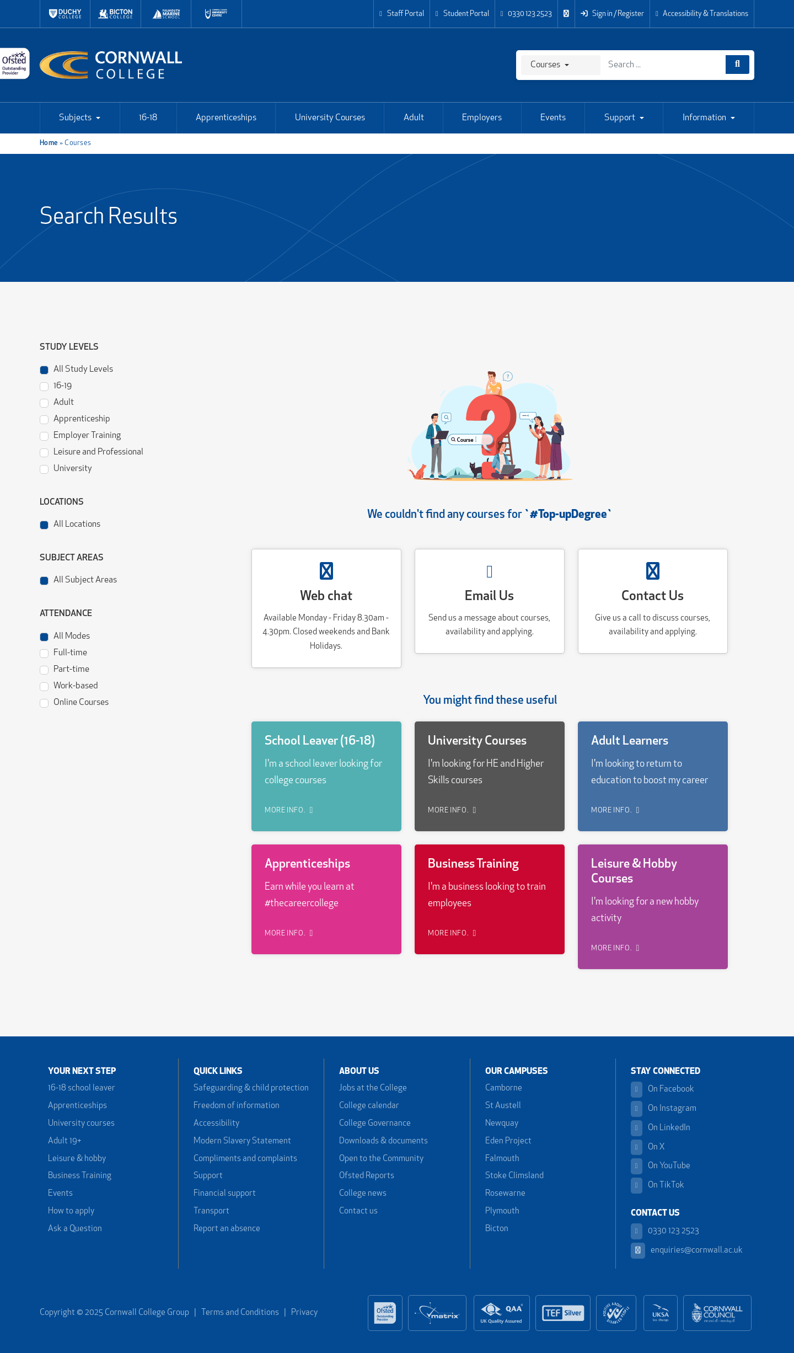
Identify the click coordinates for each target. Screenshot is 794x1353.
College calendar (369, 1106)
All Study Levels (76, 369)
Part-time (64, 669)
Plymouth (502, 1211)
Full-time (63, 652)
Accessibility (216, 1124)
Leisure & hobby (77, 1159)
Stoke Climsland (514, 1176)
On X (648, 1148)
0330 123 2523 (526, 14)
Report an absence (227, 1229)
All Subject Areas (78, 579)
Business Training (79, 1176)
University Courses (330, 118)
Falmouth (502, 1159)
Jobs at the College (373, 1088)
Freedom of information (237, 1106)
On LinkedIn (660, 1128)
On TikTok (657, 1186)
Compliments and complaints (245, 1159)
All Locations (70, 524)
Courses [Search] (545, 65)
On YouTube (660, 1166)
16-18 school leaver (81, 1088)
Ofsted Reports (366, 1176)
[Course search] (737, 64)
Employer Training (80, 435)
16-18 (148, 118)
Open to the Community (381, 1159)
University (66, 468)
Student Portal (462, 14)
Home (49, 143)
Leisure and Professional (91, 451)
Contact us (358, 1211)
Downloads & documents (383, 1141)
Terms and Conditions (240, 1313)
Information (704, 118)
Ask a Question (75, 1229)
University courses (81, 1124)
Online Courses (74, 702)
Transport (211, 1211)
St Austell (503, 1106)
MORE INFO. (289, 810)
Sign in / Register (612, 14)
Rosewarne (505, 1194)
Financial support (225, 1194)
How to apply (71, 1211)
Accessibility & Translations (702, 14)
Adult (414, 118)
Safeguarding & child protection (251, 1088)
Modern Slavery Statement (242, 1141)
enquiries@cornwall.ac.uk (687, 1251)
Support (619, 118)
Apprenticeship (75, 418)
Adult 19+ (64, 1141)
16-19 (56, 385)
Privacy (304, 1313)
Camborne (503, 1088)
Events (553, 118)
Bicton (496, 1229)
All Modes (65, 635)
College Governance (375, 1124)
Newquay (501, 1124)
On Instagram (663, 1109)
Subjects (75, 118)
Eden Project (508, 1141)
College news (363, 1194)
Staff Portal (401, 14)
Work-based (69, 685)
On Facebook (662, 1090)
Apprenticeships (226, 118)
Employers (482, 118)
